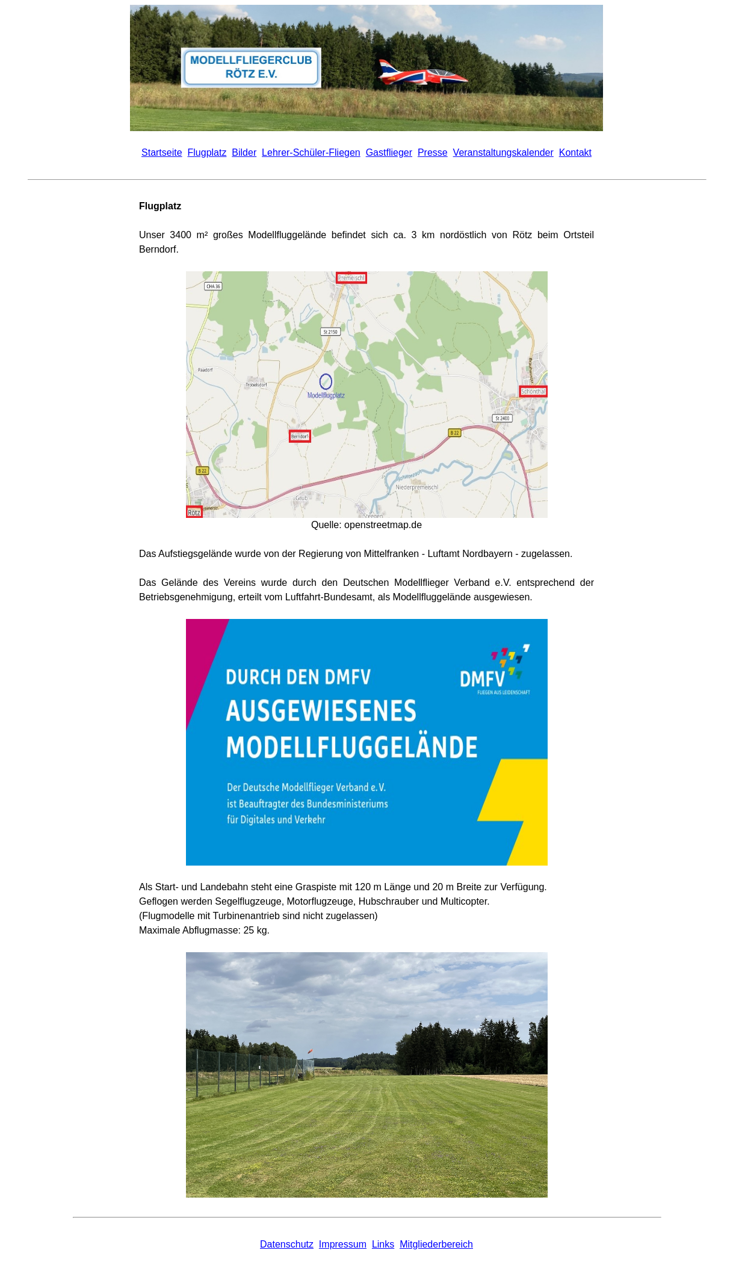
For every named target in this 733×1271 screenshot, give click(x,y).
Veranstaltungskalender (503, 152)
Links (383, 1244)
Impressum (342, 1244)
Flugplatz (207, 152)
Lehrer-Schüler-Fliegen (311, 152)
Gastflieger (389, 152)
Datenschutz (287, 1244)
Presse (433, 152)
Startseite (161, 152)
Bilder (244, 152)
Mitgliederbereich (436, 1244)
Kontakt (575, 152)
